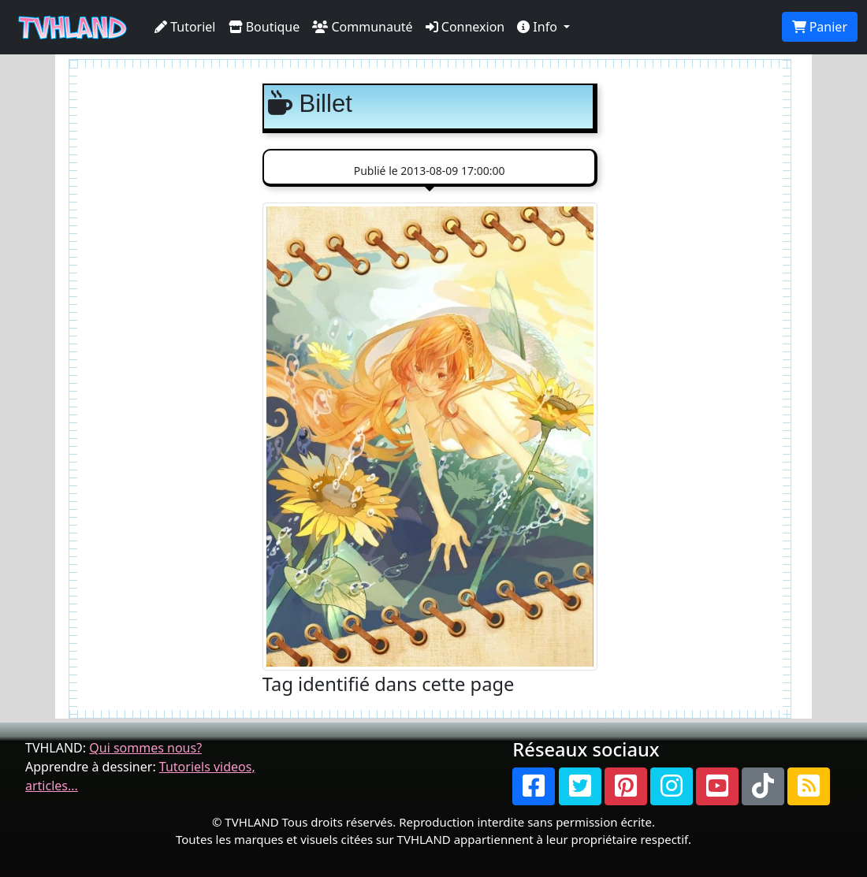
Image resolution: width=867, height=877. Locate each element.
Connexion (465, 26)
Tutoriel (185, 26)
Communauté (362, 26)
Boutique (264, 26)
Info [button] (538, 26)
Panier (819, 26)
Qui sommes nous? (145, 747)
